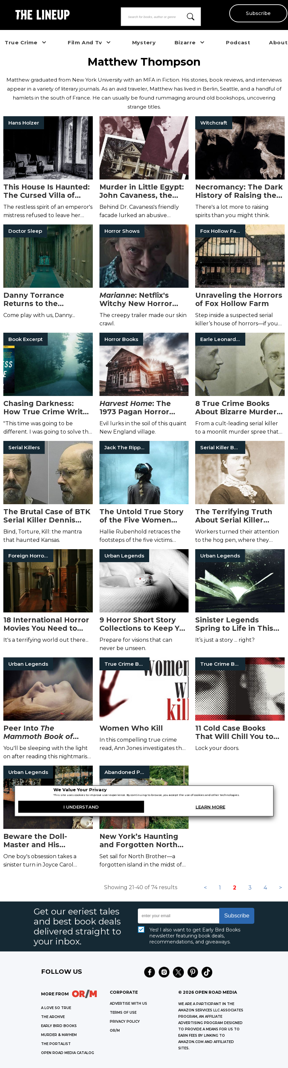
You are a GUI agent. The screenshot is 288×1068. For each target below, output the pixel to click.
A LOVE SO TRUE (56, 1008)
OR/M (115, 1030)
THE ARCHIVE (53, 1017)
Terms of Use (123, 1012)
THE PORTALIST (56, 1044)
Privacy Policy (125, 1021)
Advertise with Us (128, 1003)
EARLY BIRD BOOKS (59, 1026)
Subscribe (258, 13)
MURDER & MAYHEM (59, 1035)
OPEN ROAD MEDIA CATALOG (67, 1053)
